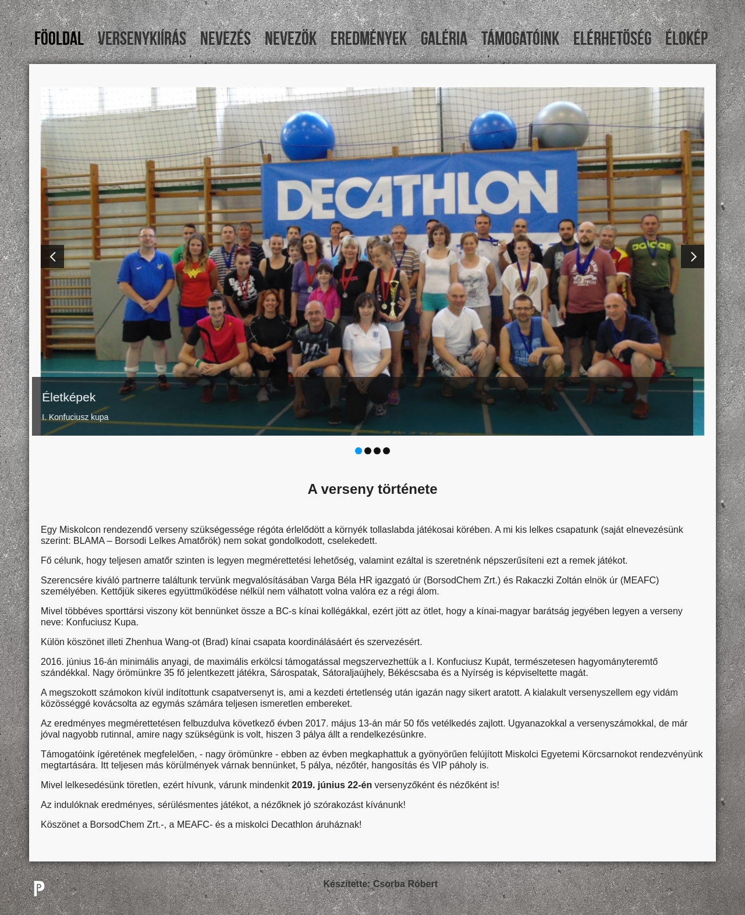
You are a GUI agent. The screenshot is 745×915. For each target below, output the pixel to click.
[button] (52, 256)
